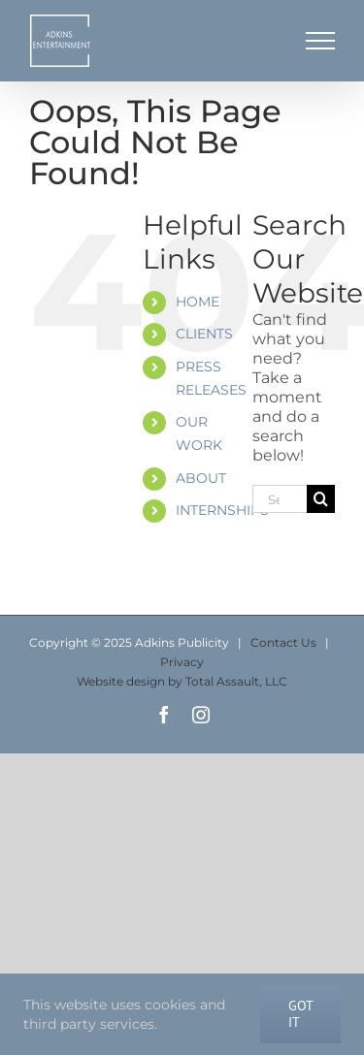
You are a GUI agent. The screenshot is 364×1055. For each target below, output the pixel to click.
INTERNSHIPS (222, 510)
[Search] (321, 499)
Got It (301, 1014)
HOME (197, 301)
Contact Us (283, 642)
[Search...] (279, 499)
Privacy (182, 662)
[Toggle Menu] (320, 40)
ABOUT (201, 478)
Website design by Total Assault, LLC (182, 681)
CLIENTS (204, 333)
